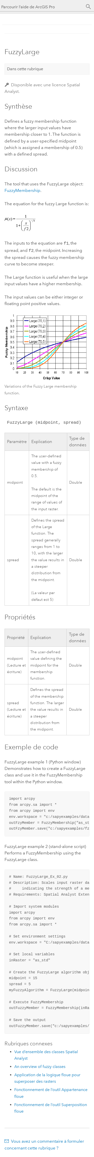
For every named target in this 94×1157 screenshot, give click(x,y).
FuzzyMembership (22, 190)
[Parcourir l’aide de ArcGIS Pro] (42, 7)
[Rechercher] (88, 6)
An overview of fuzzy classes (39, 1065)
